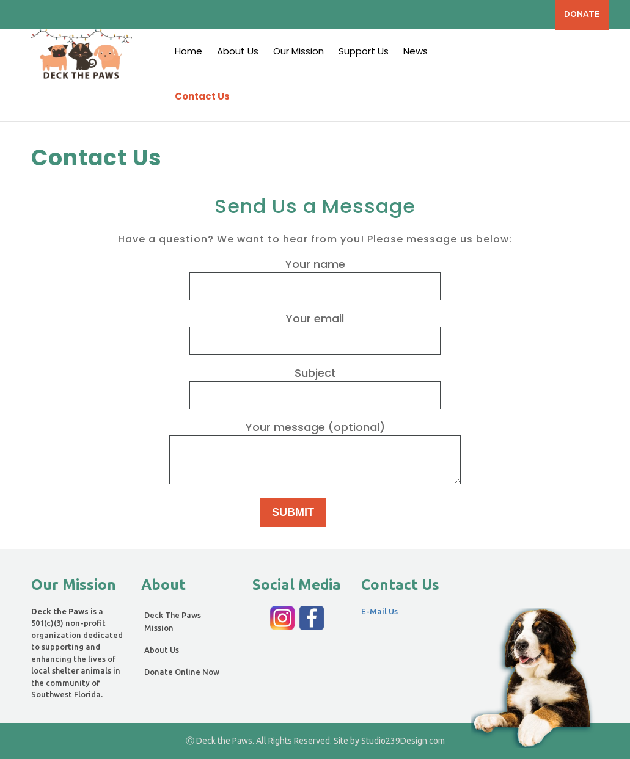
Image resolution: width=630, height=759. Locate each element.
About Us (237, 51)
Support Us (364, 51)
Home (188, 51)
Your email (315, 329)
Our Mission (298, 51)
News (415, 51)
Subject (315, 383)
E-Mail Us (379, 611)
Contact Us (202, 96)
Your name (315, 274)
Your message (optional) (315, 453)
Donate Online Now (181, 671)
